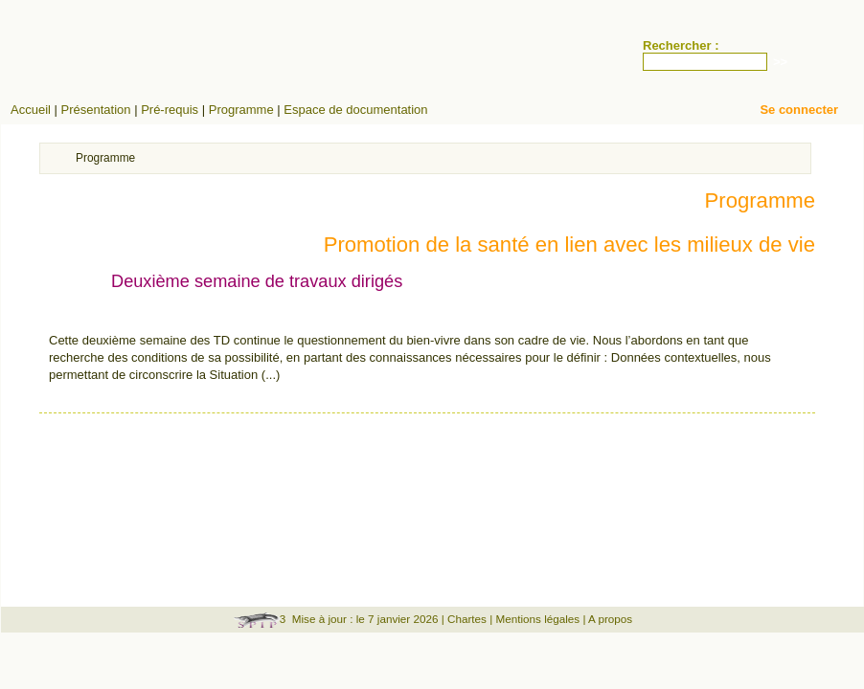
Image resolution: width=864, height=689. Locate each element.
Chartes (467, 618)
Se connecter (799, 109)
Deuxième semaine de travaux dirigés (256, 281)
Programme (241, 109)
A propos (610, 618)
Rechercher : (680, 45)
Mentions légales (537, 618)
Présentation (96, 109)
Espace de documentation (355, 109)
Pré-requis (169, 109)
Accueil (31, 109)
